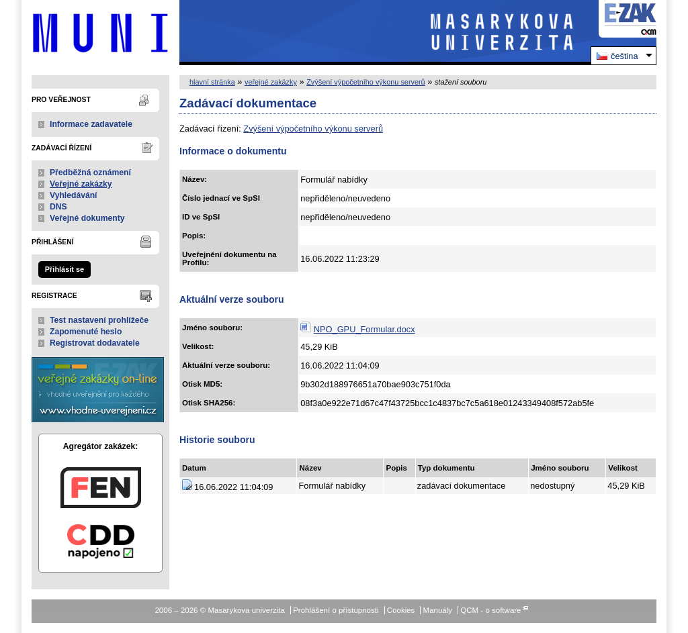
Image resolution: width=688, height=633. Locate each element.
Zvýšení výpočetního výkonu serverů (365, 82)
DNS (58, 206)
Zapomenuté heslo (86, 331)
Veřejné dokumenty (87, 218)
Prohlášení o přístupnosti (335, 610)
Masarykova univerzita (100, 32)
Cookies (401, 610)
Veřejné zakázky (81, 184)
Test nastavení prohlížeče (99, 320)
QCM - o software (490, 610)
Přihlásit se (64, 269)
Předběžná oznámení (90, 172)
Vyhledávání (73, 195)
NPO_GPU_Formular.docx (364, 329)
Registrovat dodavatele (95, 343)
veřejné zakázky (271, 82)
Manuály (438, 610)
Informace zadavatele (91, 124)
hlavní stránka (212, 82)
